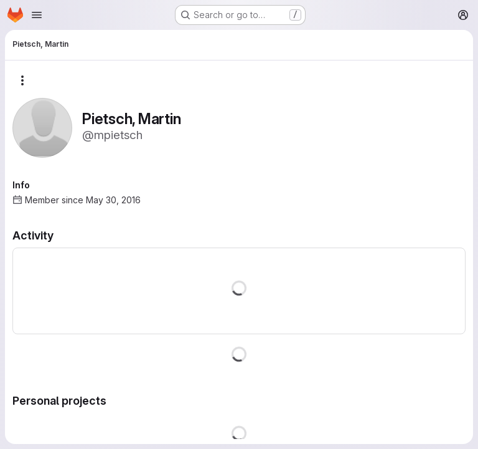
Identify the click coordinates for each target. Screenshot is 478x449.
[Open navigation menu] (37, 15)
